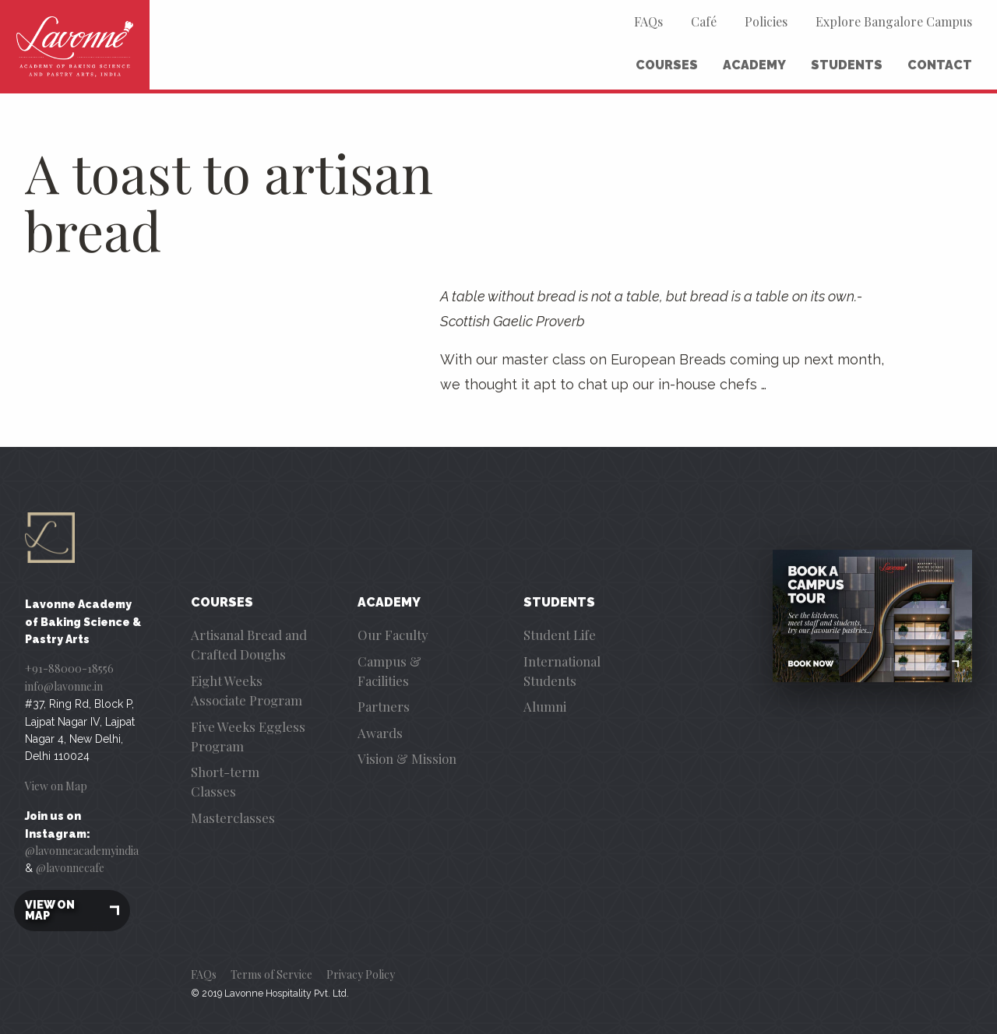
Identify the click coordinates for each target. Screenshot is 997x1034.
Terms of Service (271, 974)
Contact (939, 65)
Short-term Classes (225, 781)
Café (704, 21)
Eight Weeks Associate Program (246, 690)
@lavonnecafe (70, 867)
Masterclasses (233, 817)
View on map (72, 910)
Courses (667, 65)
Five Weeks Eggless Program (248, 736)
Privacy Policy (360, 974)
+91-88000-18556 (69, 668)
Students (847, 65)
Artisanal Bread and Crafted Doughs (249, 644)
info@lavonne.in (64, 686)
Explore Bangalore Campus (894, 21)
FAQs (648, 21)
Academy (754, 65)
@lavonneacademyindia (82, 850)
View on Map (56, 786)
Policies (766, 21)
